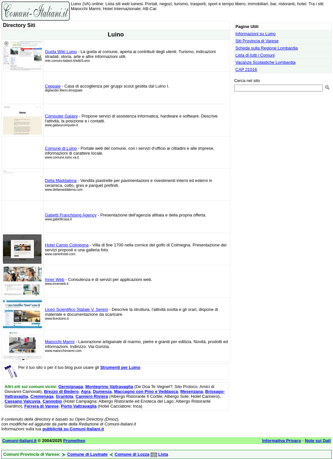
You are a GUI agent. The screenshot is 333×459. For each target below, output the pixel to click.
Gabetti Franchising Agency (71, 215)
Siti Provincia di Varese (257, 40)
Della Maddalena (61, 180)
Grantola (64, 396)
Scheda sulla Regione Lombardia (266, 48)
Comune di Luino (61, 148)
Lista (163, 454)
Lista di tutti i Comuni (255, 55)
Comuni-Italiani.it (19, 440)
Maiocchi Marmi (59, 341)
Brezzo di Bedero (61, 391)
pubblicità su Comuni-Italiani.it (73, 428)
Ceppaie (52, 86)
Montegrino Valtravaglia (109, 386)
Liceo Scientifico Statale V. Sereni (76, 309)
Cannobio (52, 401)
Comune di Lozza (131, 454)
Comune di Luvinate (87, 454)
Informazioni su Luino (255, 33)
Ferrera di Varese (41, 406)
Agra (86, 391)
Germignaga (70, 386)
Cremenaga (42, 396)
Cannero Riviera (91, 396)
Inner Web (54, 279)
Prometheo (74, 440)
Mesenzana (191, 391)
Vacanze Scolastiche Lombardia (265, 62)
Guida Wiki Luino (61, 51)
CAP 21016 (246, 69)
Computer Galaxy (61, 116)
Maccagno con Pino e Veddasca (146, 391)
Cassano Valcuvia (22, 401)
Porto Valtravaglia (79, 406)
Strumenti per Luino (120, 367)
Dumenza (102, 391)
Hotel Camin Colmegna (66, 245)
